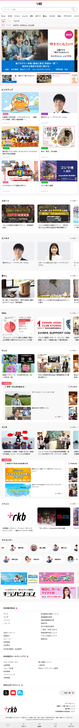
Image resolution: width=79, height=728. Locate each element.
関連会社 (44, 639)
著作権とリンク (70, 709)
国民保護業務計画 (47, 620)
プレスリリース (9, 674)
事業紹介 (6, 636)
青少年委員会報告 (47, 626)
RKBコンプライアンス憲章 (48, 668)
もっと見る (73, 201)
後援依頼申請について (49, 632)
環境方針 (44, 623)
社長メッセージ (9, 632)
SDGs (59, 16)
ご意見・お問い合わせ (49, 629)
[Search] (73, 9)
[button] (8, 725)
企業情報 (6, 665)
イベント (17, 16)
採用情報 (6, 642)
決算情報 (6, 677)
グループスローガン (10, 662)
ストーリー (7, 639)
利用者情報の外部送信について (65, 711)
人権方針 (41, 665)
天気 (31, 16)
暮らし (45, 16)
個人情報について (44, 662)
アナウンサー (68, 16)
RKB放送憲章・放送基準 (12, 649)
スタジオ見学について (49, 636)
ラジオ (10, 16)
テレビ (3, 16)
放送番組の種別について (50, 614)
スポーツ (38, 16)
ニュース (25, 16)
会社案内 (6, 645)
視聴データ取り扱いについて (66, 706)
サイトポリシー (70, 703)
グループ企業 (8, 668)
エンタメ (52, 16)
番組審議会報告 (46, 617)
